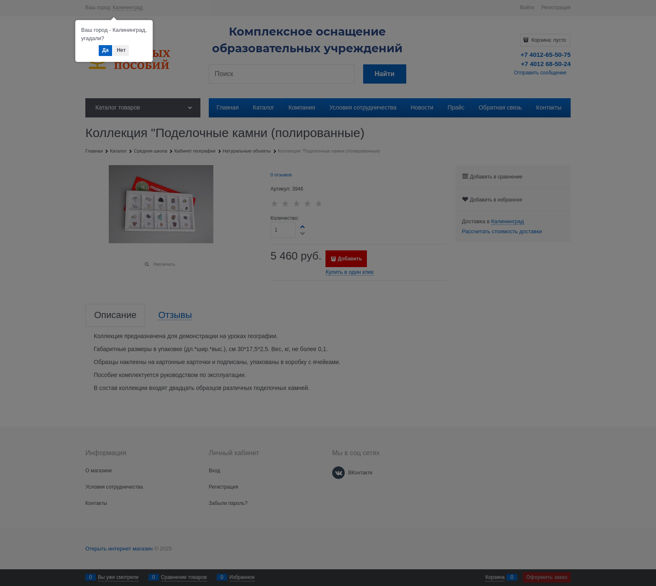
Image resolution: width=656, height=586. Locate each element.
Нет (121, 50)
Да (105, 50)
